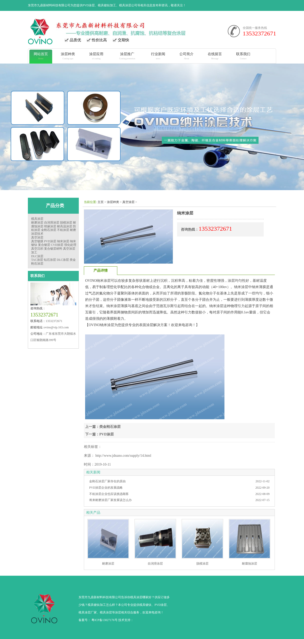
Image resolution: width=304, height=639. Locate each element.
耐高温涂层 (64, 226)
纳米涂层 (63, 241)
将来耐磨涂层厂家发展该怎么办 (110, 500)
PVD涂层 (50, 241)
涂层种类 (113, 202)
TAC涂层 (37, 260)
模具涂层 (37, 219)
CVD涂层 (57, 245)
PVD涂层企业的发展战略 (106, 487)
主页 (101, 202)
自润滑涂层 (51, 222)
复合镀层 (44, 245)
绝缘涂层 (50, 226)
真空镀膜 (37, 241)
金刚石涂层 (48, 230)
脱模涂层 (66, 222)
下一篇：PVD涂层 (99, 434)
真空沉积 (37, 248)
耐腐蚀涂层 (249, 563)
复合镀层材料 (53, 248)
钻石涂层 (50, 260)
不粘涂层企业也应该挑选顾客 (109, 494)
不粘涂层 (63, 230)
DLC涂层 (37, 256)
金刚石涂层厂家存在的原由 (107, 481)
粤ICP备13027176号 (104, 620)
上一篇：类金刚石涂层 (103, 427)
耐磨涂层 (37, 222)
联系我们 (37, 276)
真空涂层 (37, 237)
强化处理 (70, 245)
